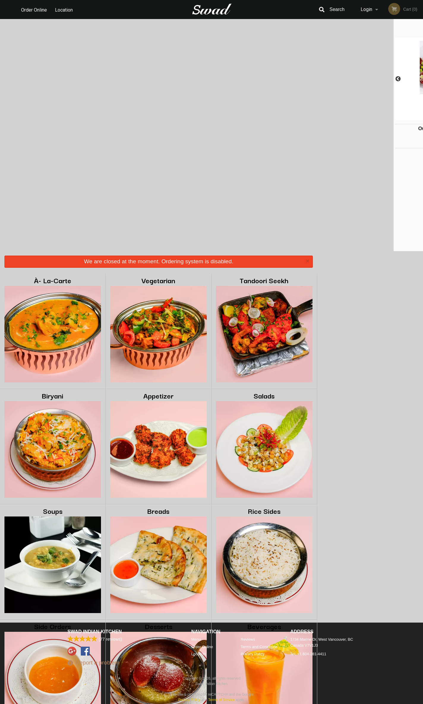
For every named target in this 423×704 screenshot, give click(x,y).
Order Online (34, 9)
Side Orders (52, 393)
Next (419, 79)
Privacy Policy (252, 654)
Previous (322, 79)
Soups (52, 278)
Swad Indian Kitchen (94, 631)
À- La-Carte (52, 47)
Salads (264, 163)
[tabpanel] (370, 79)
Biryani (52, 163)
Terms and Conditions (259, 647)
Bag (158, 509)
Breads (158, 278)
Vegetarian (158, 47)
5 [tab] (388, 117)
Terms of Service (221, 700)
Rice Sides (264, 278)
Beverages (264, 393)
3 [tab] (370, 117)
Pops (52, 509)
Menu (196, 639)
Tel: (308, 654)
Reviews (248, 639)
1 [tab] (352, 117)
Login (366, 9)
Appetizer (158, 163)
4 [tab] (379, 117)
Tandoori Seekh (264, 47)
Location (64, 9)
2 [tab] (361, 117)
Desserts (158, 393)
